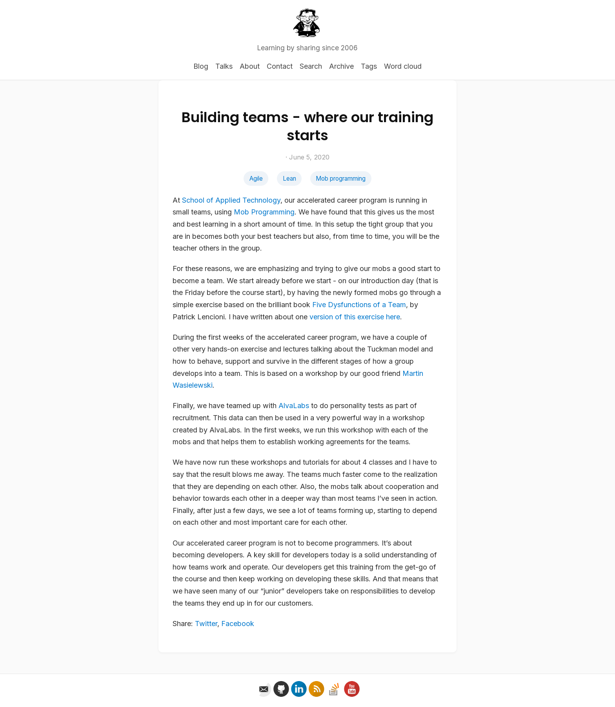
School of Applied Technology (231, 200)
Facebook (237, 623)
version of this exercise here (354, 317)
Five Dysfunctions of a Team (359, 304)
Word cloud (403, 66)
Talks (224, 66)
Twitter (206, 623)
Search (311, 66)
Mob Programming (264, 212)
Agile (256, 178)
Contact (280, 66)
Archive (341, 66)
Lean (289, 178)
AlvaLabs (293, 405)
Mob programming (341, 178)
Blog (200, 66)
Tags (369, 66)
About (250, 66)
